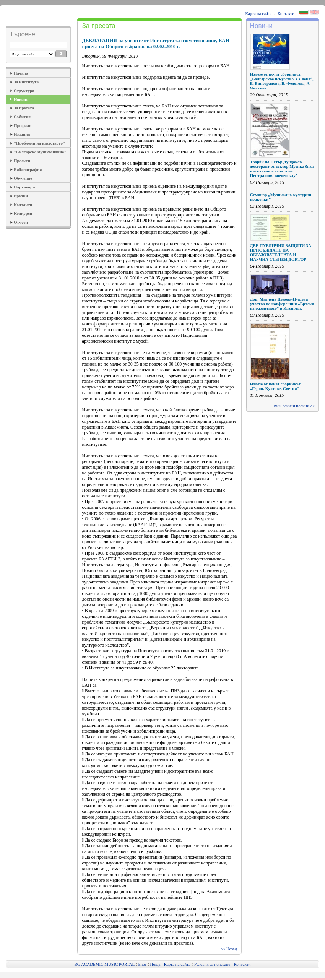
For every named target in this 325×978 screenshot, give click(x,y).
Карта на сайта (258, 13)
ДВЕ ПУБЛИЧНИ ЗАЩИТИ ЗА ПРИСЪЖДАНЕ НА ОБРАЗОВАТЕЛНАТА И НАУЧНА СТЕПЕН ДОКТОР (280, 252)
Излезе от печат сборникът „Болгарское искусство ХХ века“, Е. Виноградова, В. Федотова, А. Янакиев (282, 81)
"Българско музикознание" (40, 151)
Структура (24, 90)
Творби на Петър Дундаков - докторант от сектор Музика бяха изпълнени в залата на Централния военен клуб (282, 168)
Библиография (28, 169)
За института (26, 82)
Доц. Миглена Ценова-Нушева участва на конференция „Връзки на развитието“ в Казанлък (282, 303)
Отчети (21, 222)
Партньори (24, 187)
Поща (155, 964)
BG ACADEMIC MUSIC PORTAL (105, 964)
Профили (23, 125)
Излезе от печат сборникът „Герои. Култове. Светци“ (275, 386)
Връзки (21, 195)
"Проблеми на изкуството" (39, 143)
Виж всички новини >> (294, 405)
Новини (21, 99)
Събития (22, 116)
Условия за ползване (212, 964)
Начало (21, 73)
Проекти (22, 160)
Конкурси (23, 213)
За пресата (24, 108)
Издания (22, 134)
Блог (142, 964)
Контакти (286, 13)
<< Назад (229, 948)
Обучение (23, 178)
